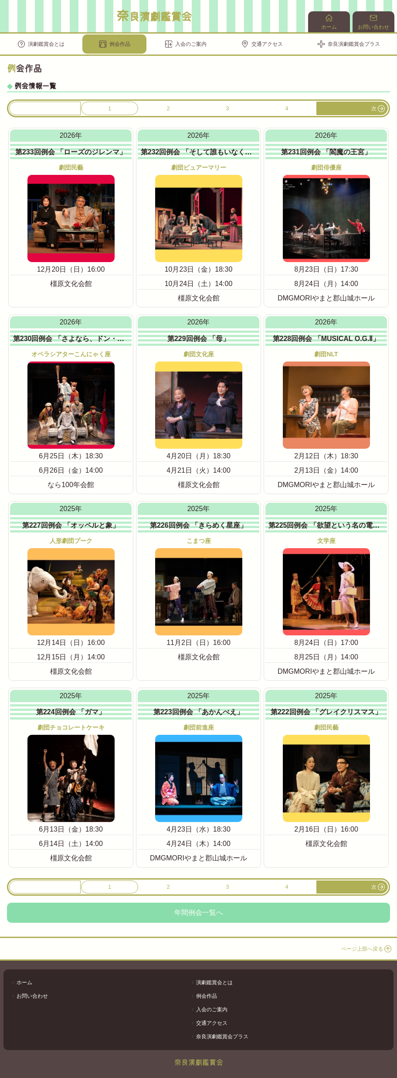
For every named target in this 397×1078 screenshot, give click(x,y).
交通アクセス (262, 44)
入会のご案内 (186, 44)
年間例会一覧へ (198, 912)
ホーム (329, 22)
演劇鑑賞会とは (40, 44)
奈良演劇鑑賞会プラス (348, 44)
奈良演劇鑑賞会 (154, 16)
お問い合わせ (373, 22)
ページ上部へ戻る (366, 949)
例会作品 (114, 44)
